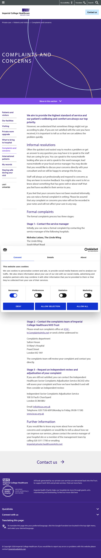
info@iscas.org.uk (41, 406)
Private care (6, 22)
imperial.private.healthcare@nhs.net (44, 444)
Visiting (5, 126)
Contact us (92, 12)
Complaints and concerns (9, 149)
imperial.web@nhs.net (17, 549)
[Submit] (96, 2)
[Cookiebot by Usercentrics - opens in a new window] (86, 250)
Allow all (82, 306)
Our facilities (7, 120)
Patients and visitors (21, 22)
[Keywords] (91, 3)
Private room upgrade (8, 133)
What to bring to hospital (8, 141)
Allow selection (50, 306)
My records (7, 164)
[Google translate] (80, 2)
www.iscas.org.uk (35, 413)
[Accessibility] (66, 2)
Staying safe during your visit (7, 173)
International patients (8, 157)
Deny (18, 306)
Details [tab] (50, 257)
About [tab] (83, 257)
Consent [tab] (18, 257)
